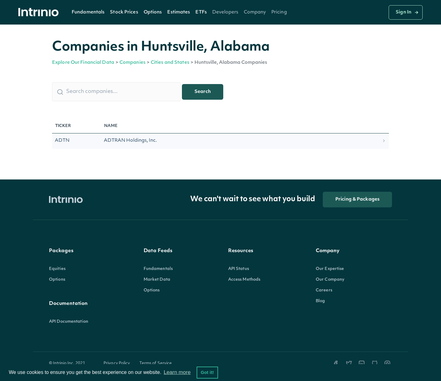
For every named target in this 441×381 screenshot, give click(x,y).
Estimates (178, 12)
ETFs (200, 12)
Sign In (403, 12)
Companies (132, 62)
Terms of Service (155, 363)
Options (153, 12)
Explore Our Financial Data (83, 62)
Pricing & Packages (357, 199)
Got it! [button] (207, 372)
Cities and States (170, 62)
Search (202, 92)
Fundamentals (88, 12)
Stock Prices (124, 12)
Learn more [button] (177, 372)
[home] (40, 12)
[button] (88, 12)
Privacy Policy (117, 363)
